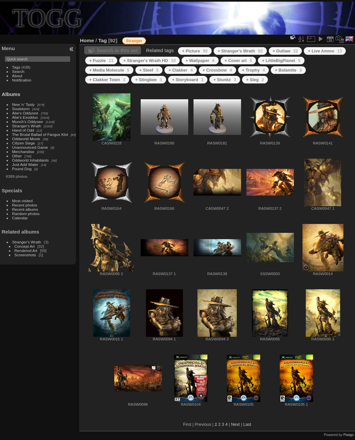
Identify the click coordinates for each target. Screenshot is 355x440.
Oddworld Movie (26, 139)
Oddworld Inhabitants (30, 160)
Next (235, 424)
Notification (21, 80)
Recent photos (24, 205)
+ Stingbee (148, 79)
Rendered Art (26, 250)
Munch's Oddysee (27, 121)
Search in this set (117, 50)
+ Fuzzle (101, 60)
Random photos (26, 213)
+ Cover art (238, 60)
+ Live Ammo (325, 50)
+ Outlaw (285, 50)
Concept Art (25, 246)
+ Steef (149, 70)
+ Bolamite (288, 70)
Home (87, 40)
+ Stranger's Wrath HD (149, 60)
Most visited (22, 201)
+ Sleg (255, 79)
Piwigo (348, 435)
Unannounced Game (30, 147)
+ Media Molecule (109, 70)
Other (17, 156)
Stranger (134, 41)
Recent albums (25, 209)
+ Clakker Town (107, 79)
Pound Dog (22, 169)
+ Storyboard (187, 79)
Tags (16, 67)
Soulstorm (21, 109)
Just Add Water (25, 164)
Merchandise (23, 151)
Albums (11, 94)
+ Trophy (253, 70)
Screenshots (25, 255)
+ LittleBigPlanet (281, 60)
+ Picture (195, 50)
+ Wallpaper (200, 60)
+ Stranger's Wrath (240, 50)
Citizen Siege (23, 143)
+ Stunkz (224, 79)
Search (18, 71)
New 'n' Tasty (23, 104)
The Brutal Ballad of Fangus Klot (40, 134)
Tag (102, 40)
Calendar (20, 218)
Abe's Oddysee (25, 113)
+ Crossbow (217, 70)
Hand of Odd (23, 130)
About (17, 76)
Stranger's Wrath (26, 126)
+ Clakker (180, 70)
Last (247, 424)
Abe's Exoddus (25, 117)
